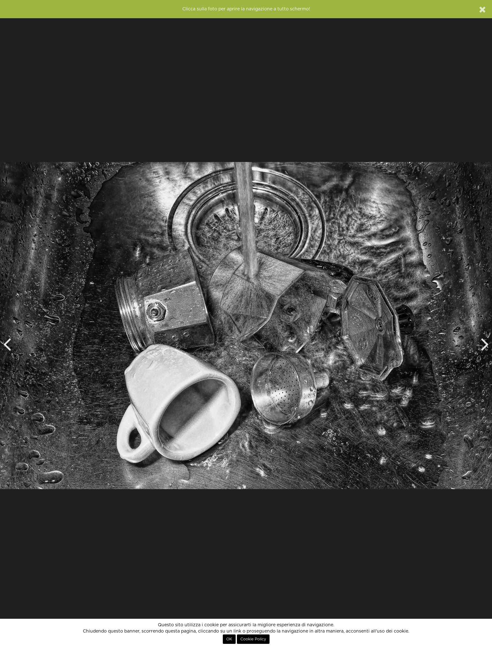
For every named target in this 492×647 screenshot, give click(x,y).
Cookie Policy (253, 639)
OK (229, 639)
